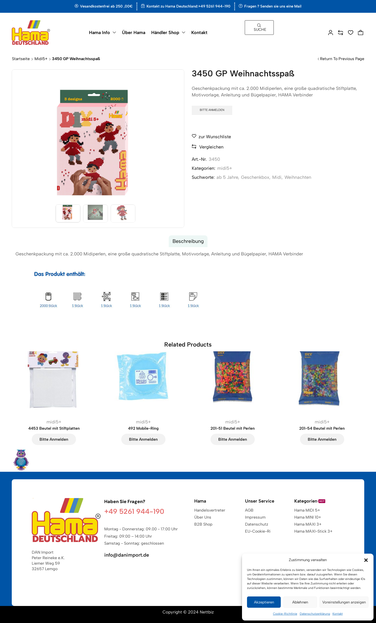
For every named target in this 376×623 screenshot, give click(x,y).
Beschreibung (188, 241)
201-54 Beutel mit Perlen (322, 428)
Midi (277, 177)
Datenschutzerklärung (315, 613)
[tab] (188, 241)
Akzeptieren (264, 602)
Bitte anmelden (212, 110)
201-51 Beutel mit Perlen (232, 428)
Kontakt (337, 613)
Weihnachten (297, 177)
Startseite (21, 58)
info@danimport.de (126, 555)
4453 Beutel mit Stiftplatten (54, 428)
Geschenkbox (255, 177)
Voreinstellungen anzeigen (344, 602)
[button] (366, 560)
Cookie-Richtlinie (285, 613)
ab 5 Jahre (227, 177)
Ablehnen (300, 602)
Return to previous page (342, 58)
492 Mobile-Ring (143, 428)
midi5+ (41, 58)
